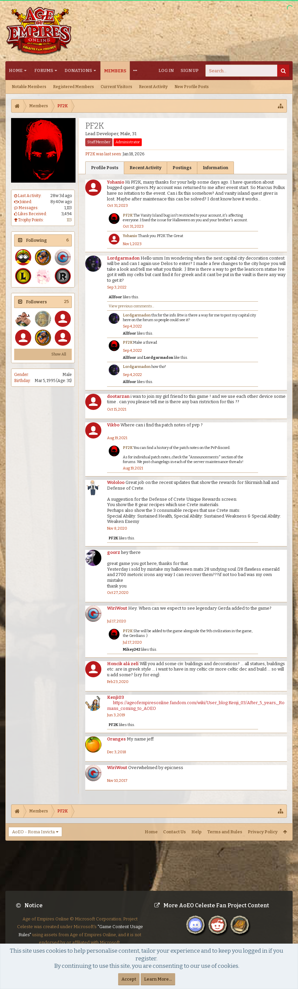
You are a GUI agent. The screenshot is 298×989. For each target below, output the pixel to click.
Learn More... (158, 979)
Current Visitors (116, 86)
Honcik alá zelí (123, 663)
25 (66, 301)
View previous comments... (131, 306)
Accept (128, 979)
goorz (113, 552)
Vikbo (113, 424)
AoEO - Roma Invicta (33, 831)
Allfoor (115, 297)
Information (215, 167)
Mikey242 (131, 649)
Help (196, 831)
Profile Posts (104, 167)
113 (69, 220)
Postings (182, 167)
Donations (78, 70)
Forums (43, 70)
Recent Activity (153, 86)
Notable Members (29, 86)
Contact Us (174, 831)
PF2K (128, 215)
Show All (58, 354)
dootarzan (118, 396)
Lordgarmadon (123, 258)
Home (15, 70)
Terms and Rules (224, 831)
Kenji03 (115, 697)
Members (115, 70)
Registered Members (73, 86)
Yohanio (115, 182)
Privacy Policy (263, 831)
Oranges (116, 738)
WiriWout (117, 608)
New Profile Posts (192, 86)
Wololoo (116, 482)
